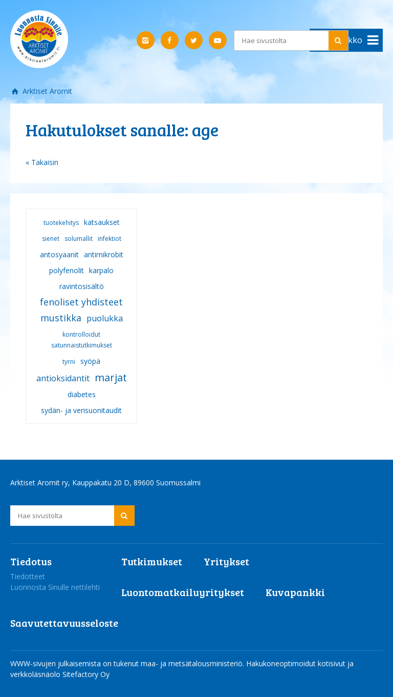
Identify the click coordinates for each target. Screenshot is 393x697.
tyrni (68, 361)
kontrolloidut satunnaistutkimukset (81, 340)
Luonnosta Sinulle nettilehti (55, 587)
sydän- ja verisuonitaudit (81, 410)
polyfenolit (66, 270)
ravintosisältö (81, 286)
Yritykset (226, 561)
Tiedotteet (27, 576)
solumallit (78, 238)
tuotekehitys (61, 222)
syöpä (90, 361)
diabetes (82, 394)
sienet (50, 238)
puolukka (104, 318)
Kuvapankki (295, 592)
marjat (111, 377)
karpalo (101, 270)
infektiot (109, 238)
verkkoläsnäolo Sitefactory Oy (60, 674)
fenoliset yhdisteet (81, 302)
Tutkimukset (151, 561)
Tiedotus (31, 561)
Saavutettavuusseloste (64, 623)
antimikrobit (103, 254)
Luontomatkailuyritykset (182, 592)
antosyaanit (59, 254)
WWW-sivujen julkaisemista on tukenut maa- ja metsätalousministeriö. (128, 663)
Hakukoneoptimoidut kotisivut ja (300, 663)
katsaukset (102, 222)
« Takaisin (42, 162)
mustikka (60, 318)
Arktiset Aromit (46, 91)
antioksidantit (63, 378)
